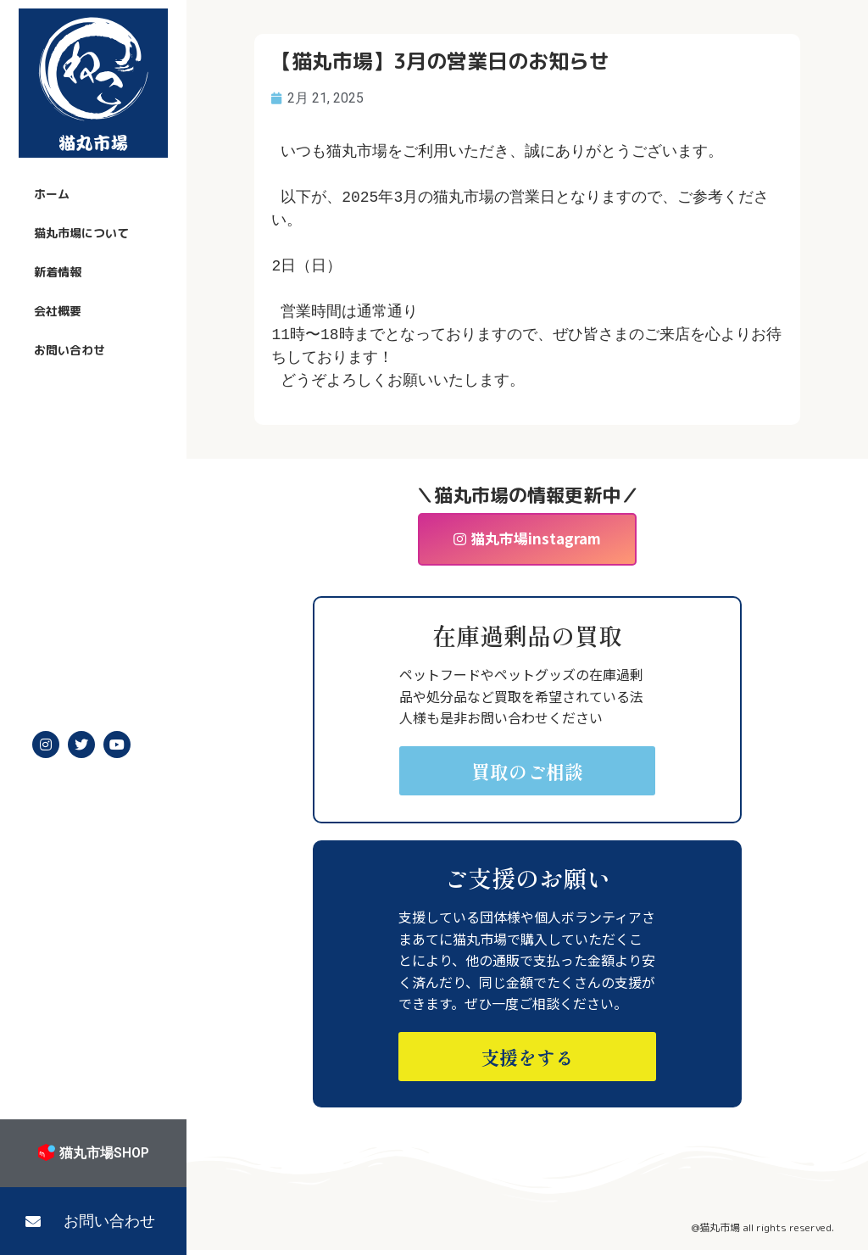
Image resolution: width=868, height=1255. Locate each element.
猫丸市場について (81, 233)
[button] (93, 1221)
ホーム (52, 194)
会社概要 (57, 311)
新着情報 (57, 272)
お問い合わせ (69, 350)
